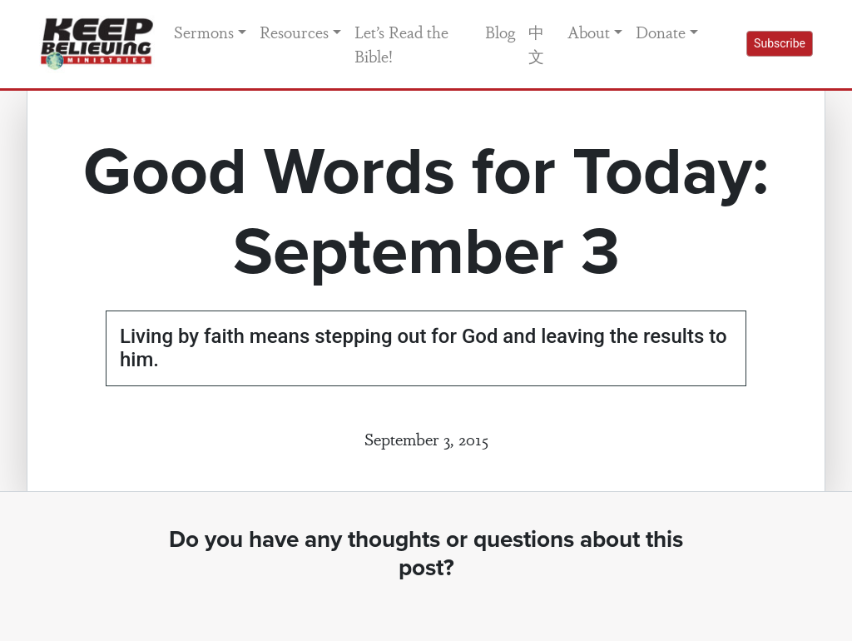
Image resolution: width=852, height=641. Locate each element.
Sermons (204, 31)
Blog (500, 31)
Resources (294, 31)
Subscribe (779, 43)
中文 (536, 43)
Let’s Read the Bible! (401, 43)
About (588, 31)
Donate (661, 31)
